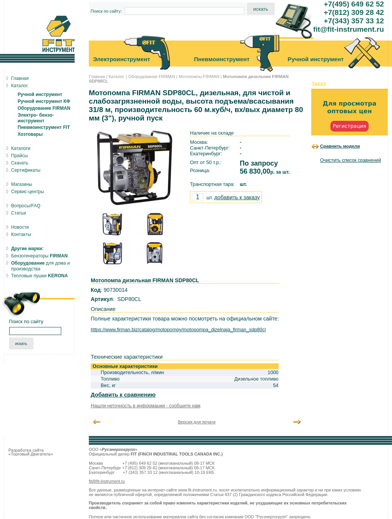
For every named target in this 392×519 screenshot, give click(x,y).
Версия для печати (197, 422)
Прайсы (19, 155)
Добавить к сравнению (123, 395)
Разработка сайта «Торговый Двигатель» (30, 452)
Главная (97, 76)
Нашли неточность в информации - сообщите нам (146, 405)
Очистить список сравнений (350, 160)
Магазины (21, 184)
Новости (20, 227)
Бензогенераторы (39, 256)
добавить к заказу (237, 197)
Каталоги (20, 148)
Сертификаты (26, 170)
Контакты (21, 234)
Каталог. (117, 76)
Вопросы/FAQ (26, 205)
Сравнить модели (340, 145)
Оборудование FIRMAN (151, 76)
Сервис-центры (27, 191)
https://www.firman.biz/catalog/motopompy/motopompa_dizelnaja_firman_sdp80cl (178, 329)
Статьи (18, 213)
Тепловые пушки (39, 275)
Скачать (19, 163)
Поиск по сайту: (106, 11)
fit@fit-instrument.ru (107, 481)
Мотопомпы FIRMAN (198, 76)
